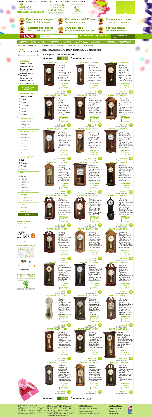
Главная (20, 1)
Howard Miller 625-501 (56, 296)
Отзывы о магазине (115, 406)
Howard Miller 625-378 (56, 62)
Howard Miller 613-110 (87, 129)
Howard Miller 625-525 (118, 162)
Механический (26, 122)
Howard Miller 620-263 (56, 329)
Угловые (24, 208)
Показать (29, 215)
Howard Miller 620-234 (56, 196)
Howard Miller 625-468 (118, 62)
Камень (24, 153)
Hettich (23, 111)
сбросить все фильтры (28, 88)
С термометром (27, 198)
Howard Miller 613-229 (56, 129)
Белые (23, 176)
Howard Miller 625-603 (87, 262)
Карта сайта (113, 411)
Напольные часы (26, 64)
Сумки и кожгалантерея (81, 42)
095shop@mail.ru (114, 413)
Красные (24, 188)
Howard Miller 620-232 (118, 95)
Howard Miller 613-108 (87, 162)
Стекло (24, 147)
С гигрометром (26, 201)
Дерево (24, 135)
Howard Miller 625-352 (56, 95)
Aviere (23, 99)
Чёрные (24, 179)
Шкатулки (67, 42)
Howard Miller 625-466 (118, 362)
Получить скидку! (59, 93)
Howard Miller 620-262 (118, 329)
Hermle (23, 108)
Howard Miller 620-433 (87, 62)
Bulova (23, 102)
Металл (24, 144)
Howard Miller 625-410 (118, 196)
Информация (31, 1)
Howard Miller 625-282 (118, 229)
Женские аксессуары (111, 42)
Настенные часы (26, 66)
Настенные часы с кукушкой (27, 74)
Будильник (25, 169)
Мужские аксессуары (96, 42)
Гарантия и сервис (78, 1)
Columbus (24, 105)
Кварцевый (25, 125)
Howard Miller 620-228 (87, 362)
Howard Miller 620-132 (87, 196)
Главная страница (115, 408)
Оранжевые (25, 191)
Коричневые (26, 182)
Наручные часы (38, 42)
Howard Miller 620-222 (87, 229)
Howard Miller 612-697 (56, 229)
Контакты (65, 1)
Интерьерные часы (53, 42)
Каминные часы (26, 78)
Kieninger (24, 114)
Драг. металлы (26, 138)
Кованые (24, 141)
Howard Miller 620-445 (118, 129)
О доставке (43, 1)
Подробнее (63, 83)
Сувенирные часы (27, 83)
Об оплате (54, 1)
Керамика (24, 150)
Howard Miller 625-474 (87, 95)
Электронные (26, 128)
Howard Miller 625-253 (118, 262)
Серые (23, 185)
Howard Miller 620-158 (118, 296)
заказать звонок (77, 9)
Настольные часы (27, 81)
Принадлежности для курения (125, 42)
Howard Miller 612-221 (56, 362)
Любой (23, 166)
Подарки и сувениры (24, 42)
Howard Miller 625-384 (87, 329)
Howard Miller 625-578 (87, 296)
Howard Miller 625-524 (56, 262)
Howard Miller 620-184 (56, 162)
